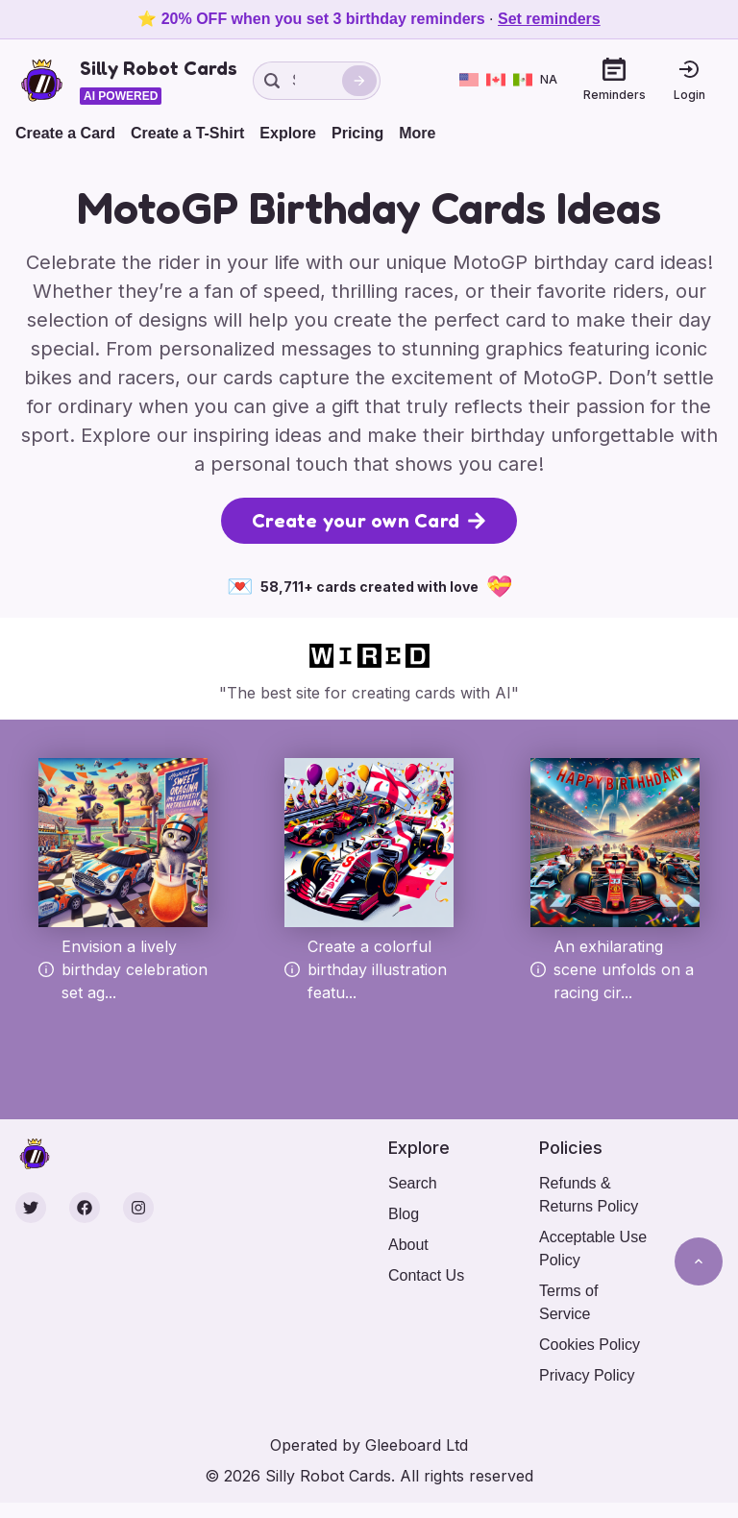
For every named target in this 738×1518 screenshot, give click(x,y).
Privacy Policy (587, 1375)
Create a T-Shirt (187, 133)
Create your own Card (369, 520)
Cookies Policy (589, 1344)
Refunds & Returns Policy (588, 1194)
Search (412, 1183)
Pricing (357, 133)
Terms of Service (568, 1302)
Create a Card (65, 133)
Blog (403, 1214)
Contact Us (426, 1275)
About (408, 1244)
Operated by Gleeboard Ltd (369, 1445)
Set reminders (549, 19)
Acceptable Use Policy (593, 1248)
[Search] (359, 80)
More (417, 133)
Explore (287, 133)
